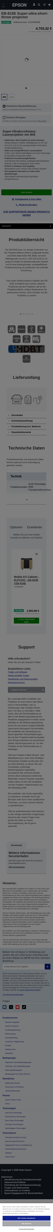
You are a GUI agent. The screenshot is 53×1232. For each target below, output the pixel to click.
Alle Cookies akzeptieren (26, 1218)
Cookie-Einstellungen (26, 1229)
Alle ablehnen (26, 1223)
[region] (26, 1217)
